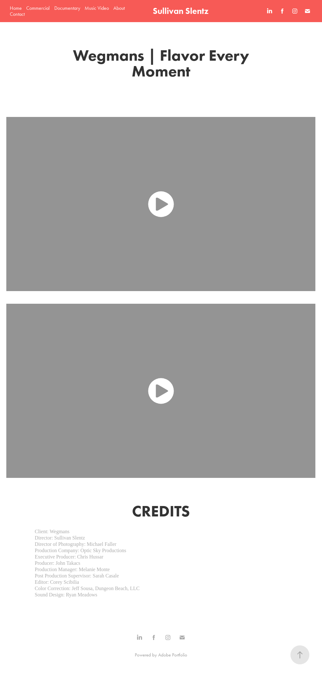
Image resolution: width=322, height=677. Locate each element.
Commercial (38, 8)
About (119, 8)
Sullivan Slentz (180, 11)
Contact (17, 14)
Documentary (67, 8)
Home (16, 8)
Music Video (97, 8)
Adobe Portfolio (172, 655)
